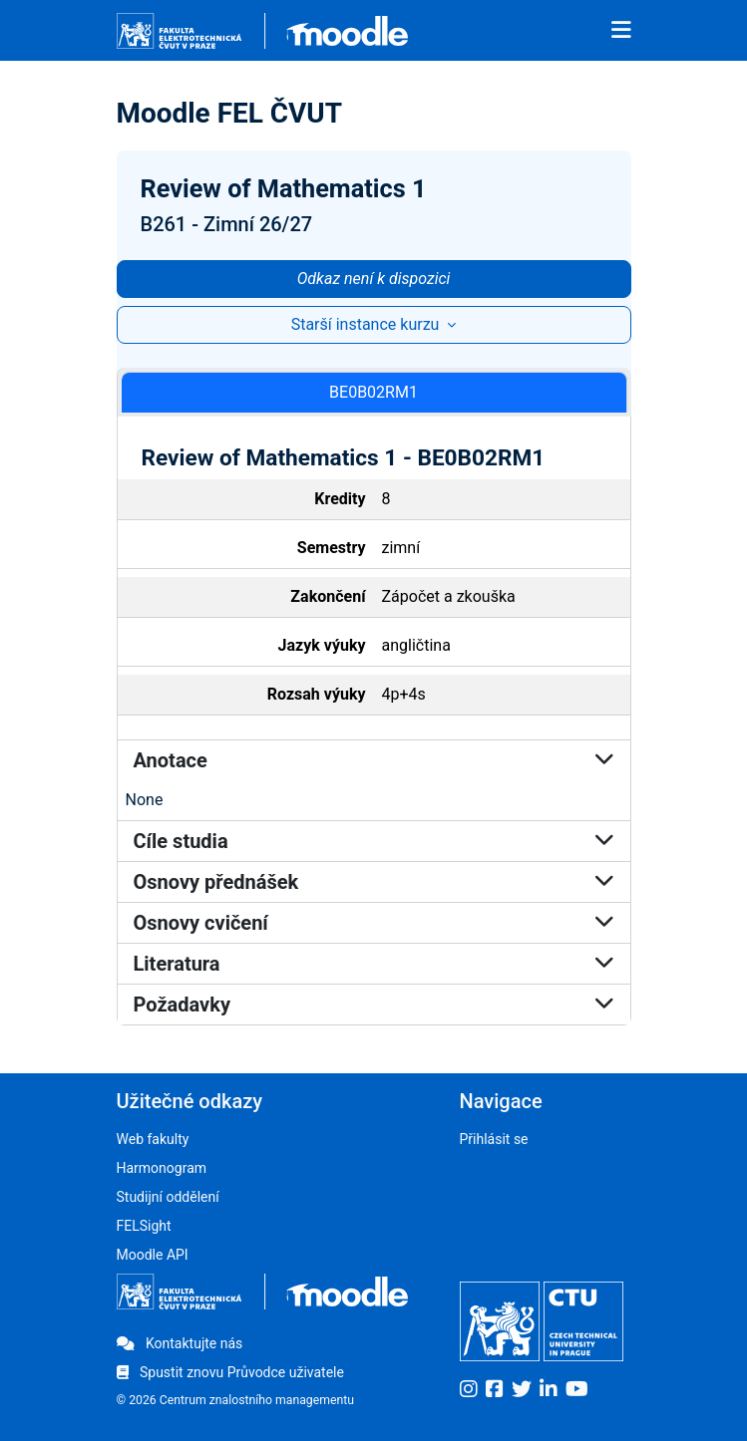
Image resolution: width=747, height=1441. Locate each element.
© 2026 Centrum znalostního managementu (236, 1400)
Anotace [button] (374, 760)
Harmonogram (162, 1168)
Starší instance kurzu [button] (367, 324)
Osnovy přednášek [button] (374, 882)
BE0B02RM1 (373, 392)
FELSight (144, 1226)
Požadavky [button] (374, 1004)
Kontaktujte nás (180, 1343)
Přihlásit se (494, 1139)
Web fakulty (153, 1139)
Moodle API (152, 1255)
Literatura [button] (374, 964)
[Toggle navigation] (621, 31)
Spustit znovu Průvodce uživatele (230, 1372)
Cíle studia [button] (374, 841)
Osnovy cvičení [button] (374, 923)
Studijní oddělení (168, 1197)
